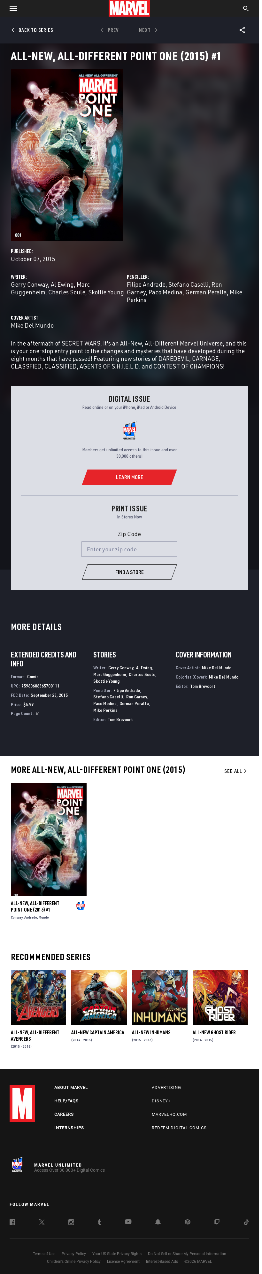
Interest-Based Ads (162, 1261)
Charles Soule (66, 292)
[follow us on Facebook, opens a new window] (12, 1223)
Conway (17, 917)
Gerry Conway (29, 284)
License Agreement (123, 1261)
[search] (246, 9)
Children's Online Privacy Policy (74, 1261)
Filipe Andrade (146, 284)
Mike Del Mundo (32, 325)
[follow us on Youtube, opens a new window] (128, 1222)
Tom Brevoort (120, 719)
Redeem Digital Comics (179, 1127)
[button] (11, 8)
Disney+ (161, 1101)
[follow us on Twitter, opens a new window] (42, 1223)
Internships (69, 1127)
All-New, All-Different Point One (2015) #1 (35, 906)
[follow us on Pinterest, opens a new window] (187, 1222)
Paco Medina (165, 292)
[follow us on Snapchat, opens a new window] (158, 1223)
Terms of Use (44, 1254)
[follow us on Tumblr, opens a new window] (99, 1223)
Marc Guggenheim (109, 674)
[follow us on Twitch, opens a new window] (217, 1223)
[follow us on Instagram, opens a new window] (71, 1223)
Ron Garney (136, 696)
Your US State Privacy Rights (117, 1254)
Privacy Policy (74, 1254)
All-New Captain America (97, 1032)
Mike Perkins (105, 710)
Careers (64, 1114)
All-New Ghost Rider (214, 1032)
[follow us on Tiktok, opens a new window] (246, 1223)
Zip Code (129, 533)
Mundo (44, 917)
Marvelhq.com (169, 1114)
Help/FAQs (66, 1101)
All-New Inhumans (151, 1032)
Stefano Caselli (188, 284)
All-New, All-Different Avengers (35, 1035)
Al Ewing (62, 284)
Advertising (166, 1087)
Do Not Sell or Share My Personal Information (187, 1254)
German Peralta (206, 292)
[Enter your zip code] (129, 549)
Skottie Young (106, 292)
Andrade (30, 917)
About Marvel (71, 1087)
